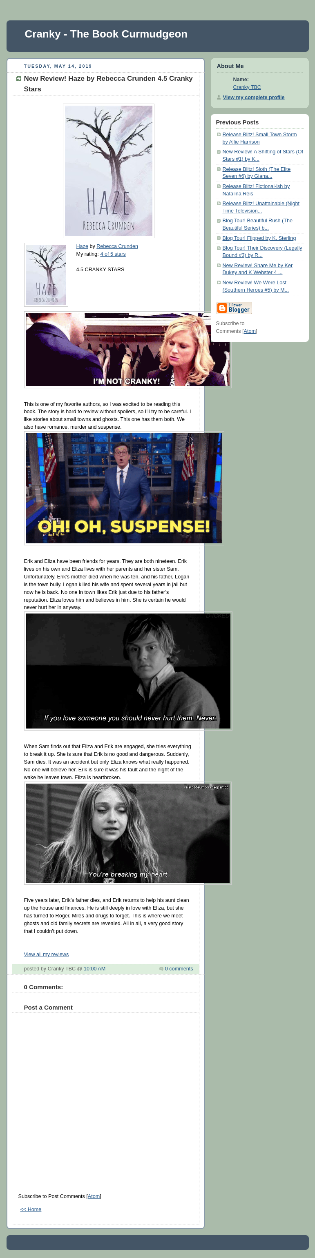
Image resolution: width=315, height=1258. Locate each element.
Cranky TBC (247, 87)
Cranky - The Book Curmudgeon (106, 34)
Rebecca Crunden (117, 246)
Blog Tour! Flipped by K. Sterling (259, 238)
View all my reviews (46, 954)
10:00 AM (94, 969)
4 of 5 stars (112, 254)
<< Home (31, 1209)
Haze (82, 246)
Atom (94, 1196)
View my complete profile (254, 97)
